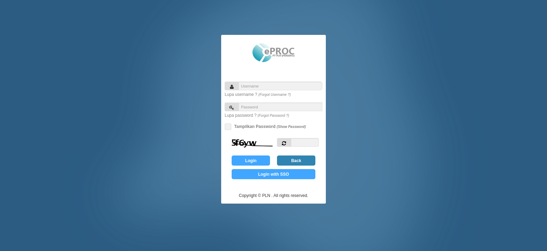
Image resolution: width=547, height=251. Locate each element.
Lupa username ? (258, 94)
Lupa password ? (257, 115)
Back (296, 160)
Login (251, 160)
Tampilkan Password (269, 126)
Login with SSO (273, 174)
